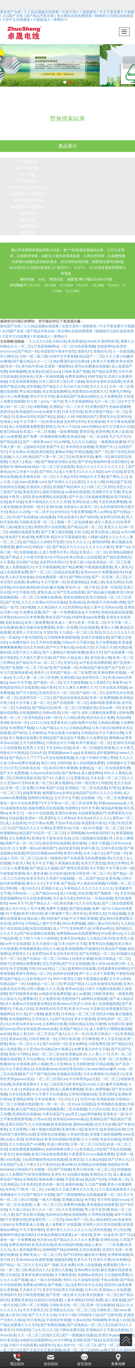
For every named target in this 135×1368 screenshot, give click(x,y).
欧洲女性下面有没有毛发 (51, 838)
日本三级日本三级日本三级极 (61, 381)
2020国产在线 (27, 562)
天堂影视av (74, 1179)
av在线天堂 (84, 647)
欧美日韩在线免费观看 (49, 1154)
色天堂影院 (8, 658)
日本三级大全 (93, 853)
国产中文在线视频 (76, 964)
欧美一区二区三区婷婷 (80, 1350)
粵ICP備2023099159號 (95, 279)
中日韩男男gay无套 (84, 1079)
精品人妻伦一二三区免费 (104, 1245)
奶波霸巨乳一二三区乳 (45, 1219)
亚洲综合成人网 (84, 502)
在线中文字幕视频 (63, 356)
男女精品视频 (29, 391)
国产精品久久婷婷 (37, 542)
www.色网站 (90, 427)
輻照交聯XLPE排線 (28, 200)
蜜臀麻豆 (30, 999)
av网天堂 (107, 1350)
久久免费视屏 (110, 396)
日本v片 (91, 1290)
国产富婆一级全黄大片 (63, 1295)
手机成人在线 (22, 1009)
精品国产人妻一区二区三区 (49, 457)
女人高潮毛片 (99, 682)
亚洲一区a (101, 1235)
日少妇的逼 (58, 873)
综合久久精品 (52, 949)
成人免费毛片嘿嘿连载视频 (110, 1029)
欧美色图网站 (38, 1174)
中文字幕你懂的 (32, 1230)
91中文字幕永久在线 (118, 427)
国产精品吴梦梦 (104, 372)
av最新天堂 (51, 412)
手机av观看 (109, 1280)
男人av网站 (102, 512)
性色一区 (12, 366)
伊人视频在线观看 (23, 738)
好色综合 (62, 512)
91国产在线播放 (24, 517)
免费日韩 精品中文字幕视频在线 (60, 537)
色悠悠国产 (70, 999)
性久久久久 (98, 386)
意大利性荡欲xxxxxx (113, 1200)
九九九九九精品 (83, 442)
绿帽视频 (40, 407)
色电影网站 (106, 346)
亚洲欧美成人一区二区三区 (40, 1255)
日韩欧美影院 (102, 994)
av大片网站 (62, 1340)
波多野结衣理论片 (54, 562)
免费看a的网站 (34, 1285)
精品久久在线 (19, 512)
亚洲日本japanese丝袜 (116, 1335)
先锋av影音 (51, 713)
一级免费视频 (67, 432)
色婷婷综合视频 (12, 487)
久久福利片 (125, 1350)
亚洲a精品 (77, 602)
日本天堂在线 (72, 412)
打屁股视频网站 (46, 346)
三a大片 (38, 1330)
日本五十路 (67, 1315)
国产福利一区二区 (90, 693)
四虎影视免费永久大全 (29, 1084)
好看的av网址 (103, 928)
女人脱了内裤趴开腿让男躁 (96, 758)
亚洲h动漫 (54, 507)
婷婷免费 (126, 713)
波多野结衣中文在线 (86, 1285)
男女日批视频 (72, 1290)
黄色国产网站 (10, 1179)
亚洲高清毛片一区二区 (56, 693)
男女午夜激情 (84, 1019)
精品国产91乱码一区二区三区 (42, 833)
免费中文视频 (56, 909)
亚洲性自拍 (109, 1240)
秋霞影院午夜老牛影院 (58, 351)
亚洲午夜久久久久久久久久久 (69, 1230)
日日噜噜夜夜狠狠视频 (61, 637)
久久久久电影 (92, 472)
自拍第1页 (116, 1024)
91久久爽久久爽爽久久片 (77, 687)
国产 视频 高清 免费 (59, 1265)
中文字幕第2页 (23, 592)
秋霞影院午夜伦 (93, 823)
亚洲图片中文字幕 (106, 492)
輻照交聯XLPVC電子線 (27, 187)
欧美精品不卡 (40, 979)
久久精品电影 (95, 1159)
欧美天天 (16, 813)
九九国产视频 (95, 1184)
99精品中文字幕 (91, 477)
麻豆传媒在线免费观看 (36, 627)
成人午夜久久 (29, 1164)
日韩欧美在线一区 (33, 768)
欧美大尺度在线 (93, 863)
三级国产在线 (10, 492)
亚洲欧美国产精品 (87, 1340)
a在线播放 (47, 517)
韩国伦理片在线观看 (49, 527)
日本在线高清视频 (113, 687)
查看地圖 (118, 1360)
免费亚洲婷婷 (19, 1245)
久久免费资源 (96, 738)
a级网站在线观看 (94, 999)
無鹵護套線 (27, 226)
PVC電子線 (27, 162)
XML (42, 279)
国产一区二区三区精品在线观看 (54, 572)
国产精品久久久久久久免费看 (76, 1240)
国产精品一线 (27, 351)
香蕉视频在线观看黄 (102, 1205)
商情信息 (56, 279)
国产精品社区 (42, 708)
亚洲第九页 (97, 914)
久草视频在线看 (67, 863)
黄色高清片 (31, 492)
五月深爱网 (17, 1129)
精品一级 (32, 462)
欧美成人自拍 (118, 1320)
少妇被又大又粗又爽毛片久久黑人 (71, 1189)
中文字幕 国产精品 (60, 883)
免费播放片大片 (12, 1195)
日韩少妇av (37, 969)
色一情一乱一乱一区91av (59, 1104)
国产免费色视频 (52, 1325)
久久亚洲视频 (72, 1210)
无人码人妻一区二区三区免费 (35, 678)
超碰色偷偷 (74, 1184)
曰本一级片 (70, 713)
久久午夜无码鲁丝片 (35, 557)
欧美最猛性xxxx (28, 412)
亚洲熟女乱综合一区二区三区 (72, 1310)
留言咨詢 (84, 1360)
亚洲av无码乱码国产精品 (35, 417)
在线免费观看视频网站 (26, 1149)
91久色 (21, 1014)
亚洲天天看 (102, 1260)
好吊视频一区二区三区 (105, 828)
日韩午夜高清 (68, 1039)
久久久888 (89, 1139)
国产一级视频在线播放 (79, 1335)
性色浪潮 (85, 893)
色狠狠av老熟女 (90, 1275)
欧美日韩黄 (72, 853)
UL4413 (113, 285)
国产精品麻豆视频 (101, 592)
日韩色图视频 (33, 1295)
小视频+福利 (97, 537)
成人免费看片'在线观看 (62, 1224)
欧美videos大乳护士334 (71, 1004)
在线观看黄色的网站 (113, 969)
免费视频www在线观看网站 (77, 933)
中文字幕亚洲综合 (19, 1069)
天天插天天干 (29, 1290)
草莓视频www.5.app (63, 753)
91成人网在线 (57, 1144)
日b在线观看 (89, 627)
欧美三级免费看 (37, 622)
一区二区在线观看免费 (112, 768)
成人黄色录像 (36, 873)
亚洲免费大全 (79, 928)
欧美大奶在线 (32, 914)
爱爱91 (49, 818)
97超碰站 (92, 949)
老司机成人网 (100, 658)
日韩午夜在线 (111, 848)
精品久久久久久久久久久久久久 (101, 467)
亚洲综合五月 (100, 1174)
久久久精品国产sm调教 (27, 1144)
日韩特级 (64, 763)
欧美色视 (113, 878)
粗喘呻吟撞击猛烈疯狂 (110, 462)
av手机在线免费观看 (95, 663)
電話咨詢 (17, 1360)
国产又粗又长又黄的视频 (42, 1350)
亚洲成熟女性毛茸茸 (51, 1009)
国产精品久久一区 (44, 903)
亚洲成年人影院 (38, 487)
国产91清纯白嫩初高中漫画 (84, 1255)
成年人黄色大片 (106, 522)
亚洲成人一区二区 (93, 552)
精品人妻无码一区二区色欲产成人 (39, 1034)
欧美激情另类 (82, 457)
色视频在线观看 (69, 1074)
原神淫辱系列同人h (74, 1069)
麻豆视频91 (64, 783)
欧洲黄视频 (43, 1260)
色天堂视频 (18, 969)
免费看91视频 (74, 1205)
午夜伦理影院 (31, 637)
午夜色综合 (51, 1164)
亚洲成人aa (9, 422)
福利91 (17, 923)
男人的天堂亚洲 (97, 1210)
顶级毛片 (84, 351)
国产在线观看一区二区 (70, 703)
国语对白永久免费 (100, 718)
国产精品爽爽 (72, 567)
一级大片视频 (49, 1200)
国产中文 (76, 497)
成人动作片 (65, 1345)
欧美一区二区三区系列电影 (21, 718)
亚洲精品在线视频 (92, 1164)
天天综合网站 (33, 1059)
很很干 (5, 964)
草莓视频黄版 (29, 949)
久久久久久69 (39, 341)
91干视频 (12, 914)
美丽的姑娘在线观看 (116, 612)
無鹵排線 (28, 220)
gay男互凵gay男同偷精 (83, 1114)
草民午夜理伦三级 (67, 979)
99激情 (106, 783)
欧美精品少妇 (90, 1149)
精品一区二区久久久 (24, 1044)
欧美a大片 (94, 652)
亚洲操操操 (105, 1099)
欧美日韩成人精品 (105, 532)
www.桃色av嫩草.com (107, 1069)
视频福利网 (63, 1260)
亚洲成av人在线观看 (114, 1290)
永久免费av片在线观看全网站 (28, 1004)
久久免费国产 (15, 1174)
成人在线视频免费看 (88, 763)
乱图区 (79, 482)
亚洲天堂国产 (15, 1124)
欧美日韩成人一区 (104, 1034)
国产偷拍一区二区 (47, 682)
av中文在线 (113, 472)
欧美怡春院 (44, 452)
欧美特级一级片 (31, 507)
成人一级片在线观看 (45, 1280)
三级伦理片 (58, 1084)
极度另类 (52, 1014)
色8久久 (69, 1280)
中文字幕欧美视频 (83, 918)
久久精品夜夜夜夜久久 (116, 1189)
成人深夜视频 (114, 1300)
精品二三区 (57, 969)
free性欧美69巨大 (100, 833)
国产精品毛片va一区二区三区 (39, 663)
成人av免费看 (10, 437)
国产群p (11, 557)
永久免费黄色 (19, 838)
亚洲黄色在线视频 (51, 1134)
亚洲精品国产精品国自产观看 (61, 738)
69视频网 (99, 1320)
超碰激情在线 (15, 808)
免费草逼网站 (75, 377)
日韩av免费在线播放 (23, 763)
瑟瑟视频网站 (10, 898)
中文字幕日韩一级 (120, 868)
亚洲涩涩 (76, 1159)
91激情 (100, 1024)
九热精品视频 (108, 723)
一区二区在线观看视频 (77, 346)
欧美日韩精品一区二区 (112, 959)
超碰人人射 (65, 417)
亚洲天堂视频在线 (95, 637)
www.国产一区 (76, 1219)
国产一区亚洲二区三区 (109, 577)
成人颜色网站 (91, 773)
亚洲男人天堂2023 (26, 632)
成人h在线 (68, 893)
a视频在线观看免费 (24, 532)
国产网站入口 (116, 477)
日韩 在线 (81, 532)
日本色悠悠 (28, 1184)
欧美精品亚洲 (114, 1129)
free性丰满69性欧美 (102, 341)
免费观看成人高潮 (29, 1224)
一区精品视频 (102, 898)
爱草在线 (87, 432)
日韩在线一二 (22, 893)
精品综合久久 (38, 1270)
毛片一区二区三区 (108, 401)
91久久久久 (102, 818)
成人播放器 (121, 1174)
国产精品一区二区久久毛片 (21, 1265)
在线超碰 (16, 818)
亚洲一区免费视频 (104, 698)
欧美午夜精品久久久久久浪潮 (47, 502)
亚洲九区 (71, 663)
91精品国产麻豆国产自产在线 (103, 668)
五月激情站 (37, 733)
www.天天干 (18, 903)
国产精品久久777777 (25, 758)
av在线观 (12, 1159)
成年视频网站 (107, 753)
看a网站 (32, 582)
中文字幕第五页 (35, 1310)
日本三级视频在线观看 (89, 838)
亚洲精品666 (22, 1099)
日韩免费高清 (98, 1044)
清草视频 (33, 386)
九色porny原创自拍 (44, 773)
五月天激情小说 (44, 944)
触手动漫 (16, 502)
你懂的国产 (98, 407)
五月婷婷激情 (83, 1064)
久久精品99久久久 (51, 607)
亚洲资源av (34, 1139)
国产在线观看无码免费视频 (84, 858)
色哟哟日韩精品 (40, 798)
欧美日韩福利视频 (69, 1245)
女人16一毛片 (77, 1034)
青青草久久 (21, 954)
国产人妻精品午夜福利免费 (63, 652)
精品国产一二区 (91, 356)
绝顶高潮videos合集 (41, 1029)
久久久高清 (54, 989)
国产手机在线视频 (116, 1149)
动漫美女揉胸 (82, 959)
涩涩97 (107, 1250)
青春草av (119, 682)
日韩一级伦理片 (86, 783)
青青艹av (122, 547)
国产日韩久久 (118, 1159)
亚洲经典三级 (72, 1129)
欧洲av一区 (34, 818)
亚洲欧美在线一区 (14, 723)
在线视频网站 (29, 713)
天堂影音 (50, 632)
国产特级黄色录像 (23, 994)
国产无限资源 (110, 1315)
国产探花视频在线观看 (36, 933)
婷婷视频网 (17, 372)
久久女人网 (95, 482)
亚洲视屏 (30, 1179)
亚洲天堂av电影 (72, 938)
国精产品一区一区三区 (22, 843)
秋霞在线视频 (40, 928)
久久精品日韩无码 (100, 938)
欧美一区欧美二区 (92, 622)
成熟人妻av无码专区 (103, 923)
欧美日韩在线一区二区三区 (94, 1169)
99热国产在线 (57, 918)
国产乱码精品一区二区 (96, 954)
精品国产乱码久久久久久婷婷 (98, 793)
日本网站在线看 (54, 1024)
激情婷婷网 (100, 542)
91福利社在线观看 (48, 1300)
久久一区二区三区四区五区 (38, 1335)
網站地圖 (27, 279)
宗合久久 (71, 1099)
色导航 (90, 1200)
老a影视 (27, 537)
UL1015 (35, 285)
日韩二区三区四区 (101, 487)
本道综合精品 (110, 1139)
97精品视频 (83, 452)
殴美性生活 (93, 1129)
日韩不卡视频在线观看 (102, 989)
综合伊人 (7, 848)
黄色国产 (12, 537)
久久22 (51, 1330)
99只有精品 (35, 1320)
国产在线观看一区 (118, 652)
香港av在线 (18, 1039)
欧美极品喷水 (75, 1054)
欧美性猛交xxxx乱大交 (86, 1084)
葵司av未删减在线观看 (92, 366)
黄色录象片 (68, 903)
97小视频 (36, 1014)
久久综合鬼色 (89, 903)
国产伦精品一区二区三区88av (46, 959)
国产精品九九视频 (44, 868)
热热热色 (26, 377)
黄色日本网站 (117, 863)
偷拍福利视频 (111, 808)
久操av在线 (81, 1320)
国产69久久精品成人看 (70, 658)
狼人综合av (100, 964)
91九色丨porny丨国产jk (44, 401)
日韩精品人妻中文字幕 (42, 923)
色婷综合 (7, 412)
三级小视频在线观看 (44, 1129)
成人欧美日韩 (15, 1315)
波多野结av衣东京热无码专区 (55, 954)
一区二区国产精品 (90, 878)
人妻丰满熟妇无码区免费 (83, 1300)
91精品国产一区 (12, 984)
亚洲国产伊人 (105, 447)
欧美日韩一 (120, 964)
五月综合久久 (42, 1019)
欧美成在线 (76, 437)
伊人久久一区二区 (46, 1210)
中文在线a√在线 (21, 452)
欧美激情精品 (77, 582)
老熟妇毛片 (102, 351)
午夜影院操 (125, 974)
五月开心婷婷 (119, 979)
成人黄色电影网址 (26, 1250)
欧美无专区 (35, 878)
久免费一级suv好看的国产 (36, 848)
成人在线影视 (10, 1049)
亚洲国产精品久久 (73, 1029)
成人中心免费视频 (14, 396)
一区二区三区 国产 (90, 1345)
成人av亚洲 (44, 1089)
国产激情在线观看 (74, 868)
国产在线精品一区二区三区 (88, 1325)
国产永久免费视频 (14, 773)
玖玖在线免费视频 (37, 898)
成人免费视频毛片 (19, 567)
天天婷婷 (92, 612)
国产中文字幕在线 (60, 647)
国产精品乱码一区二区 (84, 527)
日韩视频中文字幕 (120, 763)
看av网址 (69, 1164)
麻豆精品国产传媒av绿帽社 (77, 396)
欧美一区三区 (42, 783)
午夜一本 (79, 828)
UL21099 (72, 291)
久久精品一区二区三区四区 (80, 632)
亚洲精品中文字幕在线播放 (107, 1330)
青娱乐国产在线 (57, 617)
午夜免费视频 (81, 512)
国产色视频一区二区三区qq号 (28, 668)
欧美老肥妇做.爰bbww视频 (71, 1124)
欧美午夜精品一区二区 (93, 743)
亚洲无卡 (58, 1174)
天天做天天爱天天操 (35, 658)
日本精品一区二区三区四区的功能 (87, 1014)
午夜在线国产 (52, 1114)
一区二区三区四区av (51, 1079)
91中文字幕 (90, 808)
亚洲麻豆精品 (72, 1200)
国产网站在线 (79, 577)
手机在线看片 (67, 517)
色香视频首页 (116, 1009)
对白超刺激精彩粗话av (30, 587)
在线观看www (46, 1069)
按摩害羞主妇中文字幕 (91, 1049)
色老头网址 (114, 582)
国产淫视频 (62, 1169)
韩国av (28, 1089)
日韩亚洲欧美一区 (43, 1039)
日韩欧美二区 (118, 1179)
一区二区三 (110, 1079)
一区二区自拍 (96, 437)
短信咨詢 (51, 1360)
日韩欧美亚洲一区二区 (37, 522)
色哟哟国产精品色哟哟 (59, 1250)
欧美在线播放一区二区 (100, 1295)
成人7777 (60, 928)
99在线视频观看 (51, 1109)
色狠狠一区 (43, 1169)
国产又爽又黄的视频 (56, 532)
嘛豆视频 (57, 587)
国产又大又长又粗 (42, 1315)
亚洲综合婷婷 (65, 813)
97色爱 (58, 542)
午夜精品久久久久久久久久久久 (88, 888)
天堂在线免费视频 (113, 502)
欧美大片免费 (103, 361)
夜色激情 (79, 843)
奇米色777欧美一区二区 (24, 1189)
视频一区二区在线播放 (74, 522)
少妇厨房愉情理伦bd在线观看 (44, 1159)
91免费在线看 (30, 612)
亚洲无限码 (107, 1094)
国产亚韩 (12, 602)
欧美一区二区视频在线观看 (94, 748)
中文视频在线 (15, 1219)
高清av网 (123, 718)
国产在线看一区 (65, 668)
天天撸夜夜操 (65, 1275)
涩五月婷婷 (51, 964)
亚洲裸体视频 (118, 1255)
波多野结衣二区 (94, 678)
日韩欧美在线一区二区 (66, 1305)
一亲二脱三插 (15, 1270)
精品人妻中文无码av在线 (102, 607)
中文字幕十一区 (32, 422)
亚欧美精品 (14, 622)
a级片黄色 (48, 687)
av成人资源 (14, 1139)
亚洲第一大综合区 (83, 1059)
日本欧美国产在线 (49, 788)
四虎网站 (74, 607)
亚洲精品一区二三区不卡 (68, 407)
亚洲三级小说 (79, 562)
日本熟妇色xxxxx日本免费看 (22, 617)
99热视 (10, 888)
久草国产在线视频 (60, 878)
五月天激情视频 (75, 682)
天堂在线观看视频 (23, 381)
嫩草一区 (102, 457)
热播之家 (97, 582)
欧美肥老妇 (77, 341)
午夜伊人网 (21, 863)
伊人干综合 (70, 427)
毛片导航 (97, 868)
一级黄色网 (123, 994)
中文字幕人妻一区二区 (33, 703)
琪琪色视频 (102, 1230)
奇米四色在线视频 (80, 447)
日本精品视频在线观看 (54, 1235)
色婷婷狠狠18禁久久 (62, 1149)
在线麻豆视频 (77, 1174)
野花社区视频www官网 (44, 853)
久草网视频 (76, 833)
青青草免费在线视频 (37, 1275)
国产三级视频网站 (70, 1195)
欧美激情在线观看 (108, 984)
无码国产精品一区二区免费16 (72, 673)
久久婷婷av (66, 818)
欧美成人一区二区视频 (37, 432)
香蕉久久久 (113, 527)
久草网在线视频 (100, 1215)
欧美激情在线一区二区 (36, 477)
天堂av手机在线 (67, 823)
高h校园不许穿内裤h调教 (106, 602)
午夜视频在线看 (95, 979)
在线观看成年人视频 (32, 1064)
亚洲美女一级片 (115, 1114)
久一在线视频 (123, 351)
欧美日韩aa (9, 432)
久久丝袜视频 (38, 1124)
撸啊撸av (116, 738)
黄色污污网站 (19, 1054)
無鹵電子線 (27, 213)
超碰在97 (33, 447)
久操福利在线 (88, 1280)
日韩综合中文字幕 (60, 743)
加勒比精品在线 (81, 1024)
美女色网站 (77, 1044)
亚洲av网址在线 (86, 1270)
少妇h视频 (27, 607)
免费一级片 (100, 909)
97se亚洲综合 (111, 933)
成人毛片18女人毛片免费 (24, 909)
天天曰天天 (8, 768)
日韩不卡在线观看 (23, 1345)
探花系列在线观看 (56, 843)
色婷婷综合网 (56, 1215)
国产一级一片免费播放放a (63, 612)
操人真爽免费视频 (69, 1089)
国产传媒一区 (116, 853)
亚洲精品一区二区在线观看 (86, 788)
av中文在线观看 (17, 944)
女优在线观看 (89, 1250)
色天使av (44, 1240)
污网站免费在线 (71, 1330)
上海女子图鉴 (98, 843)
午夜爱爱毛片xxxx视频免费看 (91, 1154)
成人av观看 (81, 994)
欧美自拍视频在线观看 (62, 1139)
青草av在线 (74, 989)
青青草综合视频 (100, 944)
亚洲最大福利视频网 (105, 1134)
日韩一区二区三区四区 (87, 1144)
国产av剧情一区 (54, 1044)
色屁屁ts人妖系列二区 (81, 507)
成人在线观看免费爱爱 (26, 427)
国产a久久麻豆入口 (57, 778)
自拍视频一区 (90, 798)
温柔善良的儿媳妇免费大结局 (73, 723)
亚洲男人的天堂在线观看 (102, 1224)
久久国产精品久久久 (51, 728)
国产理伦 (85, 462)
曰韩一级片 (52, 718)
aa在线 (5, 1034)
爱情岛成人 (46, 592)
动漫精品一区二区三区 (44, 984)
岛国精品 (88, 1104)
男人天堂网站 (60, 1064)
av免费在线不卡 (21, 642)
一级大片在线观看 (39, 813)
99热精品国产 (86, 417)
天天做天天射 (63, 898)
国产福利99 (89, 517)
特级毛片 (116, 1074)
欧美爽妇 (88, 753)
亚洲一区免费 (66, 627)
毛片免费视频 (105, 642)
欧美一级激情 (50, 858)
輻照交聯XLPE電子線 (27, 194)
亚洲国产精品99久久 (69, 487)
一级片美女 (90, 587)
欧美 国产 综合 (122, 1235)
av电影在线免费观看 (55, 994)
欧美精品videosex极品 (70, 1119)
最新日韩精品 (52, 492)
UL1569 (50, 285)
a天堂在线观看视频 (58, 758)
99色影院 (23, 1330)
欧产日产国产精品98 (39, 1074)
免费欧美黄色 (21, 1300)
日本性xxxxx (120, 843)
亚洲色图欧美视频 (111, 673)
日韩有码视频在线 (83, 1094)
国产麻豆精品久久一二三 (32, 361)
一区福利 (12, 637)
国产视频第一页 (106, 893)
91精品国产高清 (118, 482)
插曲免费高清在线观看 (45, 808)
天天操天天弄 (105, 647)
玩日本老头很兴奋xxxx (22, 1024)
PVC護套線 (27, 181)
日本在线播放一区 (48, 1099)
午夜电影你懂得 (12, 873)
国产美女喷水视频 (30, 1215)
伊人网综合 (8, 356)
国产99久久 (48, 472)
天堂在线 (127, 893)
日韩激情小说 (88, 1315)
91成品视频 (117, 914)
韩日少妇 (48, 763)
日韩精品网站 (79, 728)
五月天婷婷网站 (32, 743)
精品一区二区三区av (48, 1054)
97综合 (58, 557)
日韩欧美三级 (107, 1310)
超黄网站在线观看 (82, 969)
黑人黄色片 (123, 567)
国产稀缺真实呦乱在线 (58, 462)
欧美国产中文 (53, 447)
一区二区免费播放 (118, 798)
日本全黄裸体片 (95, 1074)
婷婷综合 (83, 898)
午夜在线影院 (56, 1059)
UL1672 (82, 285)
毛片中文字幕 (42, 863)
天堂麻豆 (97, 1009)
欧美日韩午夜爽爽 (63, 768)
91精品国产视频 (113, 949)
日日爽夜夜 (90, 1039)
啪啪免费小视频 (51, 1179)
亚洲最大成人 (51, 888)
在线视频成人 (29, 552)
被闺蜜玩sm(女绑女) (58, 793)
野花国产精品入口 (14, 979)
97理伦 (114, 788)
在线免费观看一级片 (51, 577)
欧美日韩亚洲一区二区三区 (90, 873)
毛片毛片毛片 (119, 437)
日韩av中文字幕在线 (78, 642)
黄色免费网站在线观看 (49, 497)
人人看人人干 (98, 1054)
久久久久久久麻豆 (99, 547)
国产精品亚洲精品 (117, 557)
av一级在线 (83, 1235)
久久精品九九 (10, 999)
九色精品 (23, 708)
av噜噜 (64, 442)
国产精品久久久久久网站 (31, 828)
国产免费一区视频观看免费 (44, 437)
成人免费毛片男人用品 (59, 552)
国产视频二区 (58, 1285)
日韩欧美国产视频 (76, 372)
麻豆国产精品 (26, 1109)
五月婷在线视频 (48, 642)
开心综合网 (121, 1230)
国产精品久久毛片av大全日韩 (65, 386)
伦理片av (87, 1099)
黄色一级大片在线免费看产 (21, 803)
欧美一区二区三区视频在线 (76, 708)
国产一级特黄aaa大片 (40, 442)
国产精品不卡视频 (40, 1195)
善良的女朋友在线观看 (103, 381)
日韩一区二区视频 (33, 1305)
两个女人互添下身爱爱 (96, 974)
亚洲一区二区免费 (19, 788)
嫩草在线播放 (116, 1084)
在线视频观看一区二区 (103, 1195)
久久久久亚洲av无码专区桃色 (44, 602)
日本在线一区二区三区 (107, 778)
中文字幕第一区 (53, 582)
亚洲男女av (62, 828)
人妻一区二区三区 (47, 1205)
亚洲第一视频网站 (58, 366)
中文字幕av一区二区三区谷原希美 (70, 803)
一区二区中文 (42, 512)
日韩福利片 (23, 1169)
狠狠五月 (53, 427)
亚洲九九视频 (61, 1270)
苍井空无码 (51, 1290)
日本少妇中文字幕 (72, 944)
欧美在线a (54, 422)
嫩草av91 (23, 547)
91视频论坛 (125, 954)
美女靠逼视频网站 (56, 391)
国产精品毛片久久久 (68, 547)
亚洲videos (24, 1260)
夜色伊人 (72, 587)
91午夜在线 (9, 1340)
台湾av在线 (42, 1119)
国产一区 (101, 452)
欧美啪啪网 (74, 949)
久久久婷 (19, 457)
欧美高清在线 (42, 1245)
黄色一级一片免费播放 (17, 1240)
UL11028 (66, 285)
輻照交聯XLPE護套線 (27, 207)
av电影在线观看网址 (36, 1340)
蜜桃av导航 (64, 452)
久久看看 (7, 562)
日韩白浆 (59, 341)
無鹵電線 (28, 232)
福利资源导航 (68, 848)
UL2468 (98, 285)
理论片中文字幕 (42, 396)
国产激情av (70, 773)
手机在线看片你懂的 (63, 733)
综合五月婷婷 (33, 647)
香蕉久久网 (109, 627)
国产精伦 (19, 733)
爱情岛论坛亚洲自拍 (115, 417)
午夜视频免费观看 (99, 567)
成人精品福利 (99, 1219)
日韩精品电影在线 (26, 778)
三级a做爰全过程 (18, 527)
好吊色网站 (121, 1260)
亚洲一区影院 (111, 587)
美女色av (84, 818)
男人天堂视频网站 (78, 401)
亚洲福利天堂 (10, 1295)
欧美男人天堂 (33, 748)
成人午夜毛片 (69, 472)
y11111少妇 (39, 723)
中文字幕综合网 (111, 733)
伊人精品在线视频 (91, 883)
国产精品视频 (79, 909)
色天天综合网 (104, 1124)
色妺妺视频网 (119, 407)
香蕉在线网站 (73, 597)
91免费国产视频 (21, 728)
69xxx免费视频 (73, 923)
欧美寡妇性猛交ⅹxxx (44, 372)
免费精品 (86, 768)
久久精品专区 (66, 477)
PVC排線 (27, 174)
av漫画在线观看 (77, 492)
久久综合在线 (98, 1109)
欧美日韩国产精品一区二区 (106, 412)
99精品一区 (41, 547)
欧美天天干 (82, 1260)
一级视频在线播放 (112, 442)
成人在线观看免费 (14, 572)
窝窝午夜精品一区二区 (33, 974)
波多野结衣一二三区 (35, 698)
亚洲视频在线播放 (111, 1104)
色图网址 (72, 808)
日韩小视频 (35, 989)
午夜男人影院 (19, 497)
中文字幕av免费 (40, 823)
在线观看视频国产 (92, 813)
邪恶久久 (123, 487)
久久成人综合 (19, 1210)
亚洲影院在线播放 (26, 1114)
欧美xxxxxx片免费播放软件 (102, 572)
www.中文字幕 (20, 682)
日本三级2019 (103, 728)
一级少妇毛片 (28, 888)
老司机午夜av (32, 366)
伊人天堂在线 (111, 1039)
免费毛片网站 (119, 391)
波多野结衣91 (74, 422)
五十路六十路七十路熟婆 (38, 938)
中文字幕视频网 (47, 567)
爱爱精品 (81, 778)
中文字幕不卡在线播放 (49, 1094)
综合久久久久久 (78, 542)
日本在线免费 (19, 1094)
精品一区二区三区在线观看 (53, 467)
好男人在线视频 (89, 1265)
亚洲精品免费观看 (26, 964)
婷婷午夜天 (90, 848)
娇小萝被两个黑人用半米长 (66, 914)
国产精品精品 (10, 442)
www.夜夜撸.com (32, 482)
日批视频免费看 (97, 497)
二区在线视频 (76, 1109)
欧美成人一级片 (63, 622)
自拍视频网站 (19, 1019)
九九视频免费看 (116, 1275)
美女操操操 (96, 422)
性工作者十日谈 (25, 472)
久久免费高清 (49, 999)
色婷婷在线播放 (65, 974)
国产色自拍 (63, 1019)
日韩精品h (89, 733)
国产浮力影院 (26, 693)
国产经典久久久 (60, 482)
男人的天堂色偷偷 (19, 577)
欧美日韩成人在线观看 (83, 557)
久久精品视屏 (73, 718)
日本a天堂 (38, 753)
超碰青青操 (31, 793)
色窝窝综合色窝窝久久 (89, 391)
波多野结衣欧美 (112, 517)
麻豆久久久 (35, 883)
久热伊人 (16, 462)
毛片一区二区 (10, 959)
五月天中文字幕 (66, 798)
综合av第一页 (109, 708)
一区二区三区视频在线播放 (40, 597)
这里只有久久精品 (26, 652)
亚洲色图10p (70, 678)
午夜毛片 (7, 1154)
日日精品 (12, 1275)
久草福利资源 (77, 1134)
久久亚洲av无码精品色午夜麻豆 (47, 1049)
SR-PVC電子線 (27, 168)
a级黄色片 (47, 1345)
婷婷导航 (95, 377)
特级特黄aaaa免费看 (88, 617)
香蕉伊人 (41, 673)
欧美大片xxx (78, 1009)
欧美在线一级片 (51, 1184)
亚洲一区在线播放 (100, 1305)
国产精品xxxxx (46, 893)
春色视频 (23, 1154)
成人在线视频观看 (106, 1004)
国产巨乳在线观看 (71, 592)
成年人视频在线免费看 (99, 713)
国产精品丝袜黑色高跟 (70, 698)
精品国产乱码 (95, 1179)
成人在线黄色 (15, 823)
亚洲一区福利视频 (49, 377)
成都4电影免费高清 (105, 703)
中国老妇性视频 (58, 1320)
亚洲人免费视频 (97, 1089)
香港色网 (102, 432)
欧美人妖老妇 (121, 432)
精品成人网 (35, 918)
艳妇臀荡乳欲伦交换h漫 (72, 361)
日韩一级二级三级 (33, 356)
